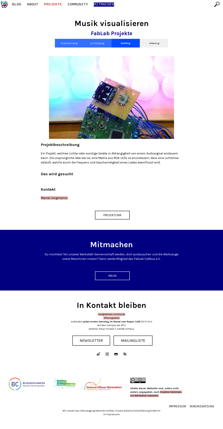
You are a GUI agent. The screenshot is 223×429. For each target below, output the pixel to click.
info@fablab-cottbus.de (111, 314)
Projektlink (112, 215)
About (32, 4)
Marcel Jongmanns (54, 198)
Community (78, 4)
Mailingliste (133, 340)
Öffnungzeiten (112, 318)
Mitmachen (104, 4)
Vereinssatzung (201, 406)
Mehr (112, 276)
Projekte (53, 4)
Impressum (177, 406)
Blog (16, 4)
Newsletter (91, 340)
